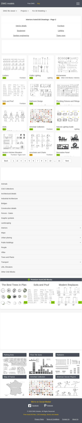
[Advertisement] (41, 46)
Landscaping (6, 223)
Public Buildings (41, 242)
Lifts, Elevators (6, 267)
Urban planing (41, 237)
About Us (75, 419)
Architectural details (8, 194)
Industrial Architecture (9, 199)
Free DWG (30, 3)
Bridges (4, 203)
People (4, 247)
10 (50, 161)
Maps (3, 233)
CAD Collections (7, 189)
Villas (3, 252)
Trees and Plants (7, 257)
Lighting (61, 31)
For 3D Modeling (39, 11)
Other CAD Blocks (8, 272)
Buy (38, 3)
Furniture (60, 26)
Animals (4, 184)
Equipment (21, 31)
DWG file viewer (10, 11)
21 (59, 161)
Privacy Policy (39, 419)
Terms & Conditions (53, 419)
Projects (25, 11)
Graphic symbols (7, 218)
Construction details (8, 208)
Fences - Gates (7, 213)
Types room (60, 36)
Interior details (21, 26)
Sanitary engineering (21, 36)
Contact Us (65, 419)
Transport (41, 262)
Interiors (41, 228)
